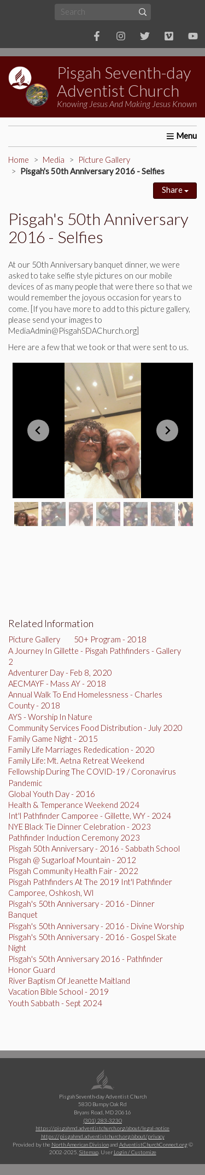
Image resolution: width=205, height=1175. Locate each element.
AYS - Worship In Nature (50, 717)
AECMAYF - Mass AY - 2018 (57, 683)
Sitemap (88, 1152)
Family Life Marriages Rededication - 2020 (81, 749)
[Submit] (142, 12)
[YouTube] (193, 36)
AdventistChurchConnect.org (153, 1144)
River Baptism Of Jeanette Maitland (69, 980)
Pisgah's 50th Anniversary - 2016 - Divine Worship (96, 926)
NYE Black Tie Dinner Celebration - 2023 (79, 826)
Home (18, 159)
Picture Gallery (104, 159)
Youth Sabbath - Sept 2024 (55, 1003)
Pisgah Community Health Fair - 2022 (73, 871)
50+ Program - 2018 (110, 639)
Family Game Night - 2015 (53, 738)
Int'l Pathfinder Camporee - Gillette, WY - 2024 (89, 815)
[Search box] (103, 12)
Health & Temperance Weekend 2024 (73, 805)
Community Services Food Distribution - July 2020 (95, 728)
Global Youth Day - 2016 (51, 794)
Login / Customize (135, 1152)
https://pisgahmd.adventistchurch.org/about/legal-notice (102, 1128)
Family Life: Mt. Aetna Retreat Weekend (76, 760)
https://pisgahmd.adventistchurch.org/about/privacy (103, 1136)
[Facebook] (97, 36)
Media (54, 159)
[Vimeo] (169, 36)
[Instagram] (121, 36)
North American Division (80, 1144)
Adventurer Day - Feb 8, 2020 (60, 672)
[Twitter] (145, 36)
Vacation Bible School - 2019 (58, 991)
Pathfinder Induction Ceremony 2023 (74, 837)
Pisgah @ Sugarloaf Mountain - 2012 (72, 860)
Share (175, 189)
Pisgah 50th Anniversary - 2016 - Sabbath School (94, 848)
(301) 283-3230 (102, 1120)
